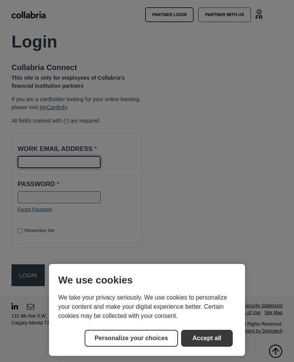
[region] (147, 310)
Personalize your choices (131, 338)
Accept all (207, 338)
